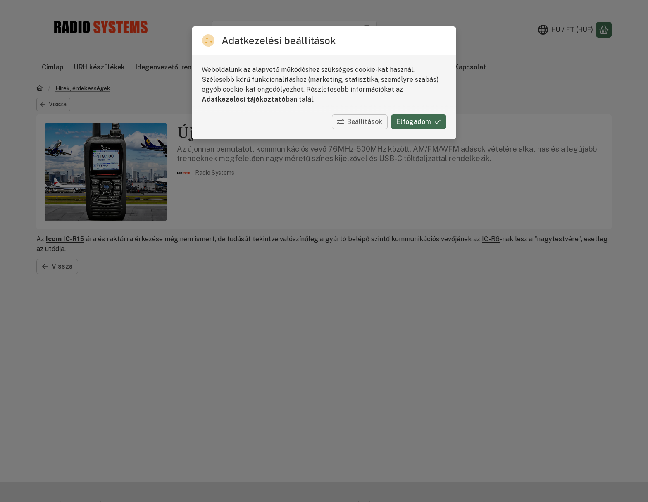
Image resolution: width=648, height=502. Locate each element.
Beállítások (359, 122)
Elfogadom (418, 122)
